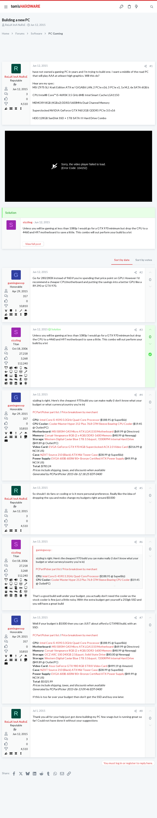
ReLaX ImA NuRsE (15, 24)
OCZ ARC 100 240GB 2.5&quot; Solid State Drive (75, 654)
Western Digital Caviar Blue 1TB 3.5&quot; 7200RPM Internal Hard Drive (89, 439)
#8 (141, 710)
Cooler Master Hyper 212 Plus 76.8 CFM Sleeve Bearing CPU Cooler (90, 423)
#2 (141, 272)
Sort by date (122, 259)
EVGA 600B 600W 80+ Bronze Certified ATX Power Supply (87, 458)
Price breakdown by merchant (79, 412)
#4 (141, 394)
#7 (141, 617)
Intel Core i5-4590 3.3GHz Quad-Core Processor (69, 419)
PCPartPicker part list (46, 412)
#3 (141, 329)
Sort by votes (143, 259)
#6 (141, 541)
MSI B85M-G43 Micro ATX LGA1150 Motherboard (82, 431)
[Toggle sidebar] (144, 6)
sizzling (27, 222)
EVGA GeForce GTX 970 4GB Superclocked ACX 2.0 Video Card (88, 446)
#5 (141, 488)
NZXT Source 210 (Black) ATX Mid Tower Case (69, 454)
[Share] (145, 66)
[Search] (151, 6)
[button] (6, 6)
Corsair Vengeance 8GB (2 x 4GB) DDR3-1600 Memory (78, 435)
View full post (33, 244)
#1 (151, 66)
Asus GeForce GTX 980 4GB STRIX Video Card (78, 666)
